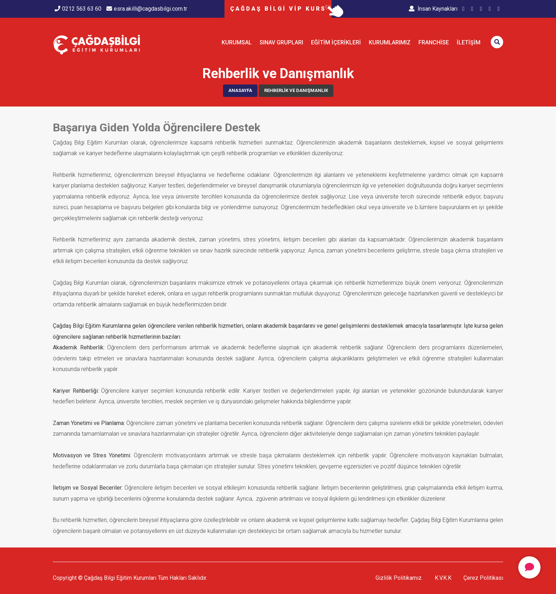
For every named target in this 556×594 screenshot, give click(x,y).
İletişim (468, 42)
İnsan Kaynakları (433, 8)
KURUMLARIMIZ (390, 42)
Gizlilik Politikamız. (399, 577)
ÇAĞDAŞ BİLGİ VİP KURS (278, 8)
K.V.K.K (443, 577)
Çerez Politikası (483, 577)
